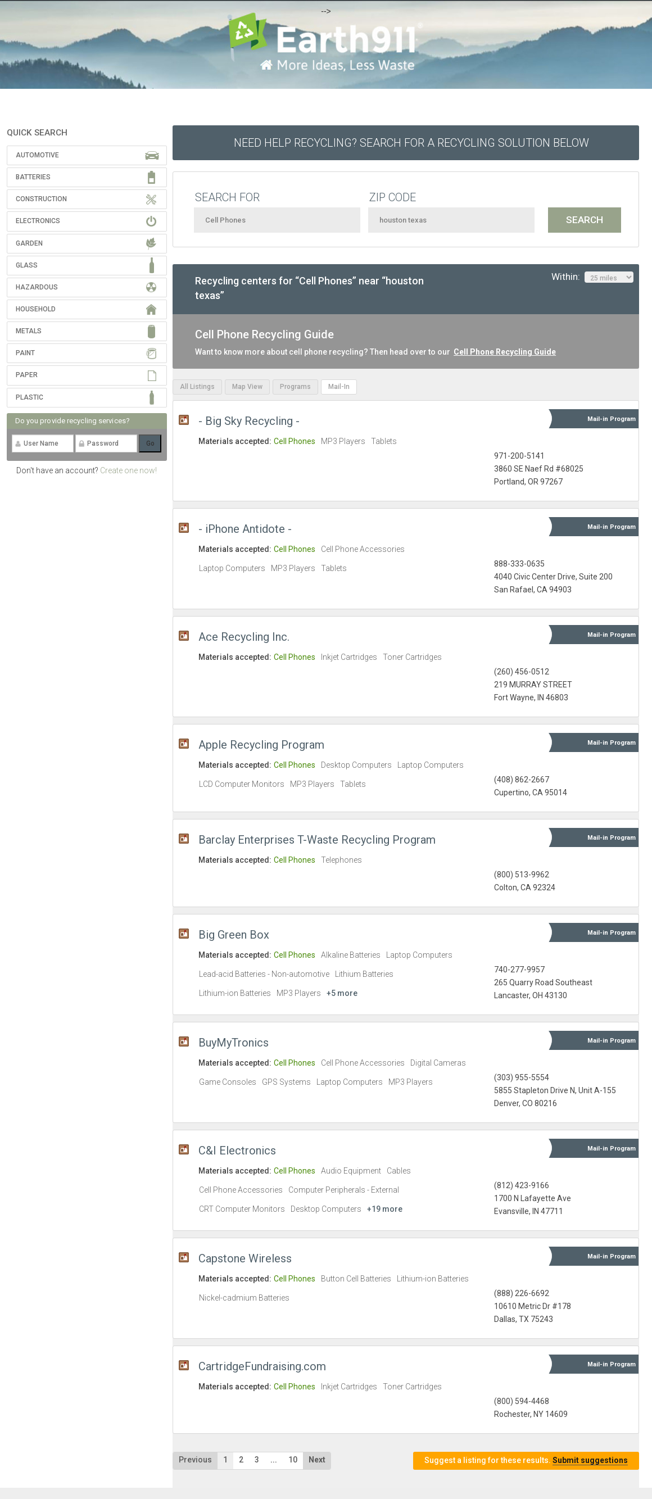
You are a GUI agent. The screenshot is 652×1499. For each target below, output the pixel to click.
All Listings (197, 387)
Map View (247, 387)
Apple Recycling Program (261, 744)
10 (292, 1459)
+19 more (384, 1208)
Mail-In (339, 387)
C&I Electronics (237, 1150)
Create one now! (128, 470)
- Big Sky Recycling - (249, 421)
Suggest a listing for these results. (526, 1460)
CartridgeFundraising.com (262, 1366)
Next (317, 1459)
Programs (295, 387)
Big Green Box (233, 934)
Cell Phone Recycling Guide (505, 351)
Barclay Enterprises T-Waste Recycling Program (317, 839)
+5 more (342, 993)
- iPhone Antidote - (245, 529)
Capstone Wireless (245, 1258)
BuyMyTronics (233, 1042)
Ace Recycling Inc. (243, 637)
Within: (592, 277)
